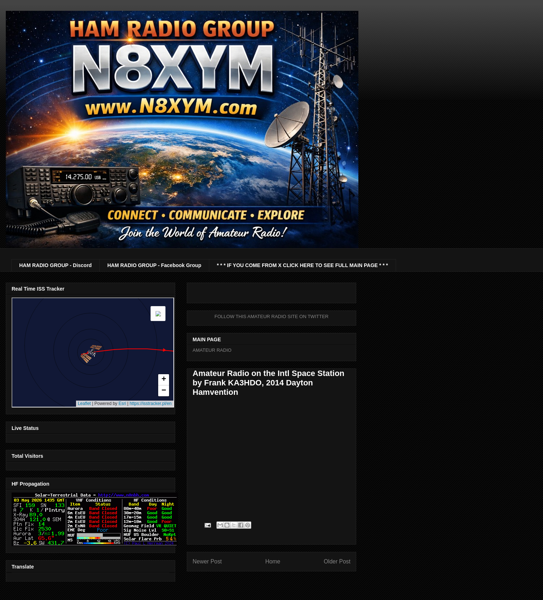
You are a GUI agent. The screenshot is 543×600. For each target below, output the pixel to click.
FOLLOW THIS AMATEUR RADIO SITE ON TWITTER (272, 316)
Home (273, 561)
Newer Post (207, 561)
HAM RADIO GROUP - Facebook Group (154, 265)
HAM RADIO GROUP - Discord (55, 265)
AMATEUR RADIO (212, 350)
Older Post (337, 561)
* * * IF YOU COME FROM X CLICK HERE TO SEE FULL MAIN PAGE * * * (302, 265)
